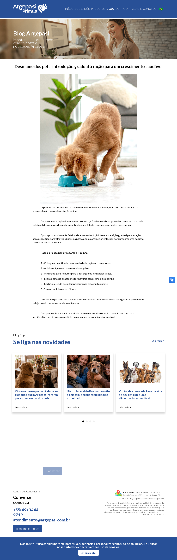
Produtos (98, 9)
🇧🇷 (161, 9)
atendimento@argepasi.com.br (42, 520)
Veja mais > (158, 340)
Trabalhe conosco (142, 9)
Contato (122, 9)
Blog (110, 9)
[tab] (83, 421)
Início (69, 9)
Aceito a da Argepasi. (27, 471)
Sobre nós (82, 9)
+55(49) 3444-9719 (26, 512)
